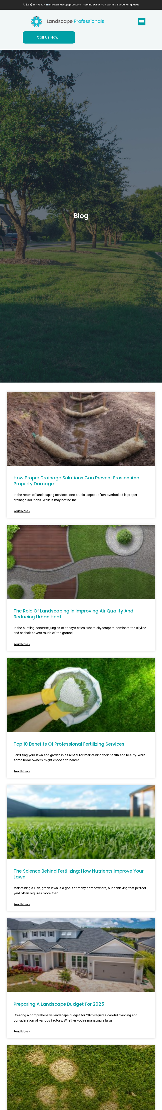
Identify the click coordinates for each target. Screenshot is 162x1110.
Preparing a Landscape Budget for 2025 (59, 1004)
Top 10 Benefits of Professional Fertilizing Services (69, 744)
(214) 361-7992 (35, 4)
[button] (141, 21)
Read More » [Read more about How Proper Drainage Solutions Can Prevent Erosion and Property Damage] (22, 511)
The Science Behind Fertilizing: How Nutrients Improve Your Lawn (79, 874)
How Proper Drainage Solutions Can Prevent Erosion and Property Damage (77, 481)
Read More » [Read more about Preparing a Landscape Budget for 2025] (22, 1031)
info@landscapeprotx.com (65, 4)
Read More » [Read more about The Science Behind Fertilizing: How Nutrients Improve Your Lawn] (22, 904)
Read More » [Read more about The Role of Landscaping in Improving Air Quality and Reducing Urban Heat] (22, 644)
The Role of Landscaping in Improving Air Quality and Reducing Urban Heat (73, 614)
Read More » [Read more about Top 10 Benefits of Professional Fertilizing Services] (22, 771)
